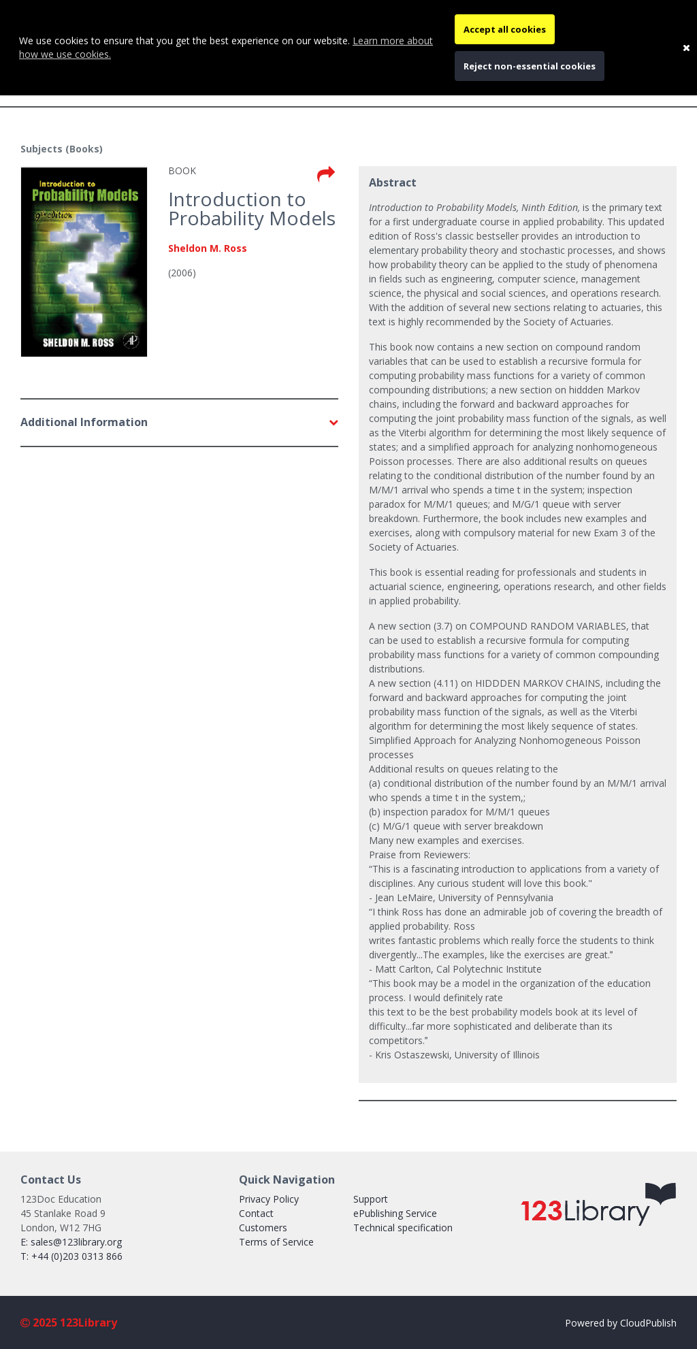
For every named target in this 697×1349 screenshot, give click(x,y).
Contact (256, 1213)
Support (370, 1198)
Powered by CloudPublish (621, 1322)
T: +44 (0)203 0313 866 (71, 1256)
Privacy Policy (269, 1198)
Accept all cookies (505, 29)
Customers (263, 1227)
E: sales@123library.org (71, 1241)
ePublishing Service (395, 1213)
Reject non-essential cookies (530, 66)
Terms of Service (276, 1241)
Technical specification (403, 1227)
